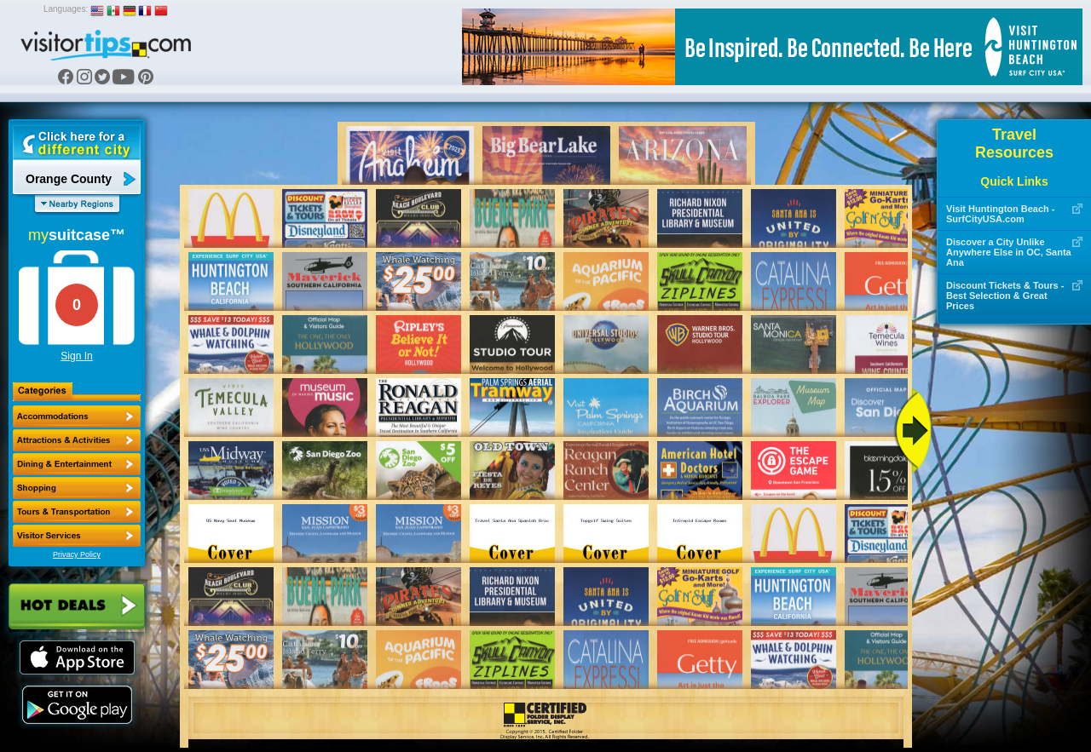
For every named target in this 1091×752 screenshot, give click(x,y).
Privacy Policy (77, 554)
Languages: (65, 9)
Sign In (76, 356)
